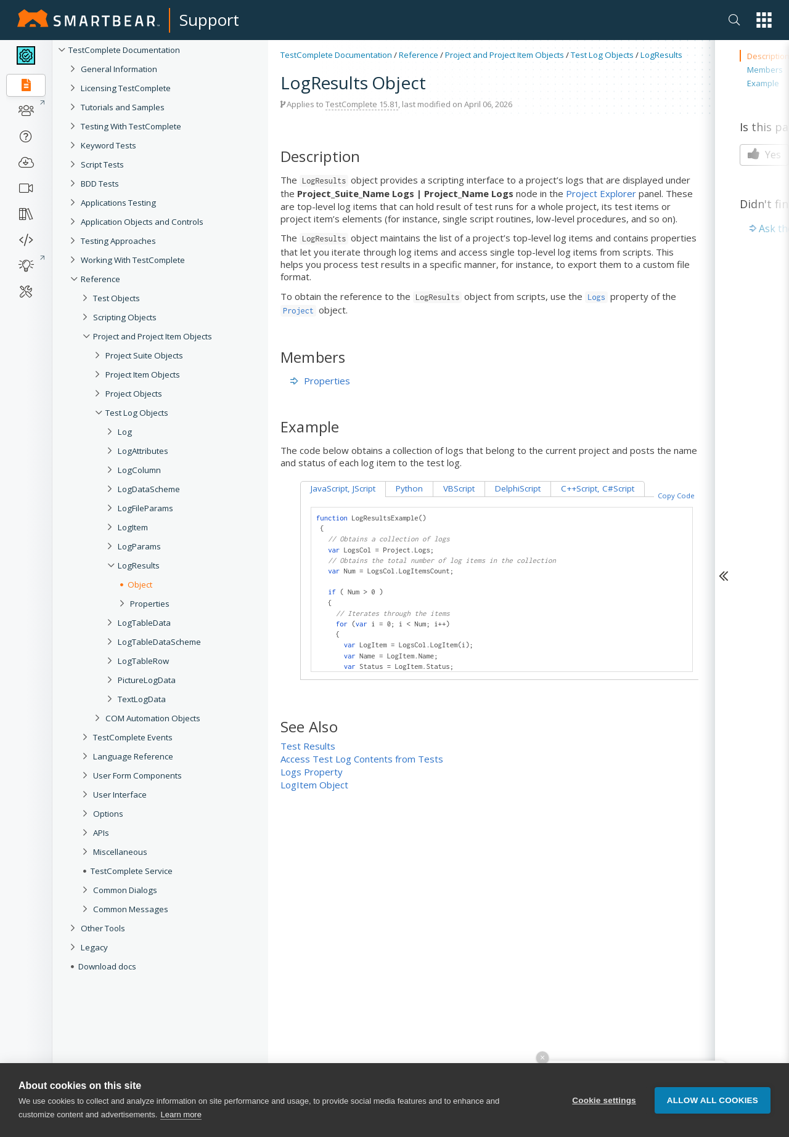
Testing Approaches (118, 240)
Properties (150, 603)
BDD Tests (100, 183)
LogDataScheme (149, 489)
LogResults (139, 565)
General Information (119, 69)
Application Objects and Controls (142, 221)
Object (140, 584)
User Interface (120, 794)
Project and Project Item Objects (152, 336)
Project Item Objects (142, 374)
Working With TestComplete (133, 259)
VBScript (459, 488)
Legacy (94, 947)
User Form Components (137, 775)
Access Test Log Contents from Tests (361, 759)
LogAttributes (143, 450)
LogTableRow (143, 660)
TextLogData (142, 699)
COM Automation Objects (152, 718)
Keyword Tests (108, 145)
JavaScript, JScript (343, 488)
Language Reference (133, 756)
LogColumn (139, 469)
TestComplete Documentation (124, 49)
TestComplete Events (133, 737)
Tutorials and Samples (123, 107)
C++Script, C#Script (597, 488)
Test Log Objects (136, 412)
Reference (100, 279)
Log (125, 431)
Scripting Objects (125, 317)
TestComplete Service (132, 870)
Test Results (307, 746)
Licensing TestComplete (126, 88)
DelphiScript (518, 488)
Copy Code (676, 495)
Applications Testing (118, 202)
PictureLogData (147, 680)
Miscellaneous (120, 851)
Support (209, 20)
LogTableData (144, 622)
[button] (764, 20)
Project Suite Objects (144, 355)
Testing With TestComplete (131, 126)
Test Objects (116, 298)
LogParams (139, 546)
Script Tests (102, 164)
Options (108, 813)
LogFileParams (145, 508)
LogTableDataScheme (159, 641)
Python (409, 488)
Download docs (107, 966)
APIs (101, 832)
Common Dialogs (125, 890)
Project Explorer (601, 193)
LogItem (133, 527)
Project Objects (133, 393)
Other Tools (103, 928)
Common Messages (130, 909)
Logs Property (311, 772)
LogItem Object (314, 785)
